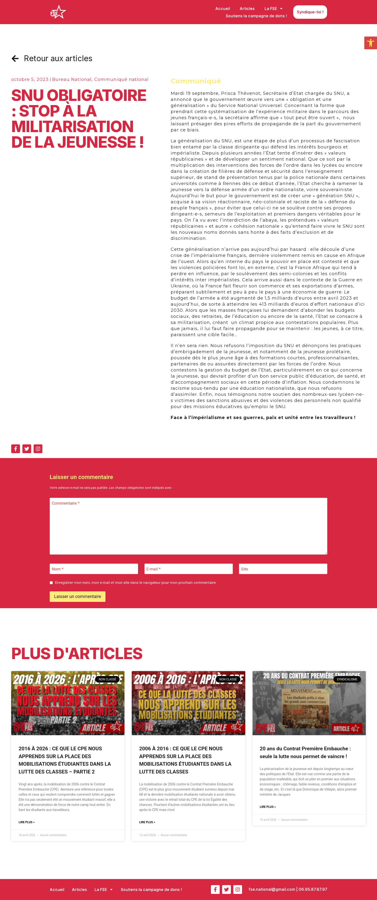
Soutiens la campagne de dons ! (256, 15)
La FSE (273, 8)
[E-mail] (188, 569)
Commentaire (66, 503)
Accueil (222, 8)
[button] (370, 43)
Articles (247, 8)
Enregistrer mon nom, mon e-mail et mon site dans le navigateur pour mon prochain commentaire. (136, 582)
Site (244, 569)
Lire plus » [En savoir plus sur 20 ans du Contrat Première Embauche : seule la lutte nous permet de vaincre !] (268, 807)
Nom (58, 569)
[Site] (283, 569)
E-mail (153, 569)
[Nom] (94, 569)
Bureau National (72, 79)
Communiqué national (121, 79)
